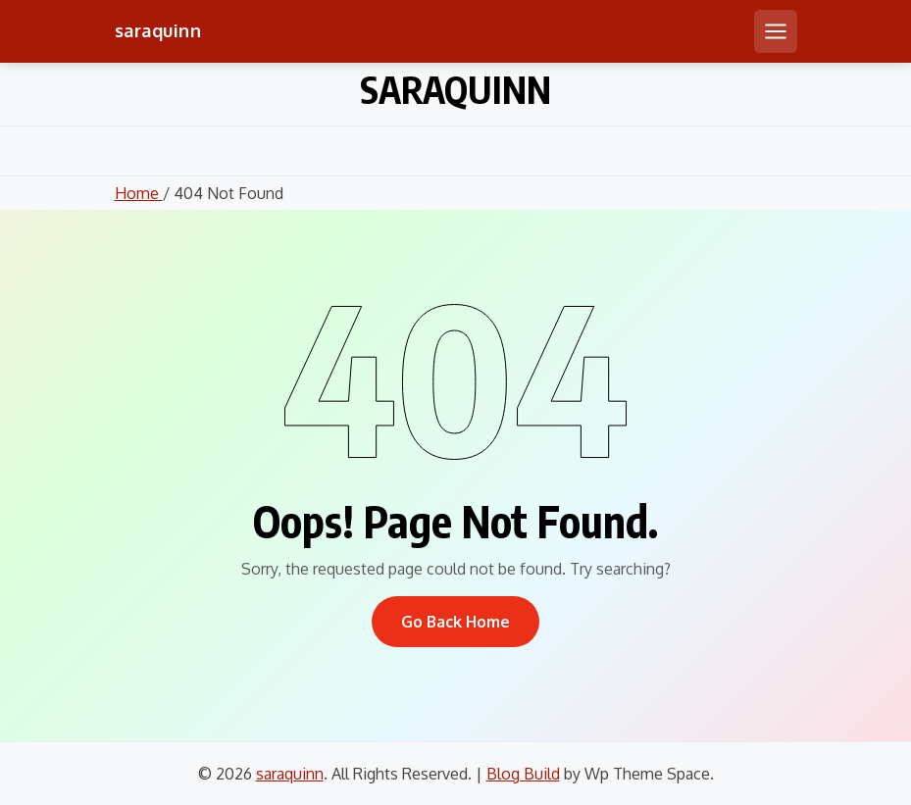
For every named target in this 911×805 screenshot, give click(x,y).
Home (139, 193)
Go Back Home (455, 621)
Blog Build (523, 773)
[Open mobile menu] (775, 31)
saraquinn (158, 30)
